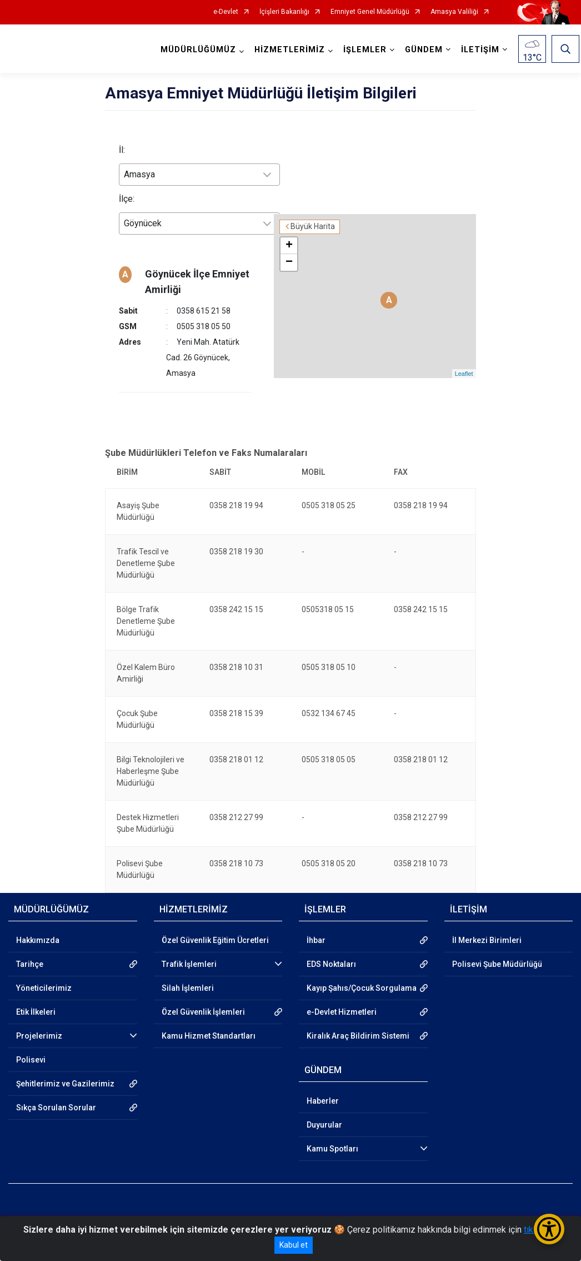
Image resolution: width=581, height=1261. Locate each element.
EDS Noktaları (331, 948)
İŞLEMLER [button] (366, 49)
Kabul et (293, 1244)
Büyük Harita (337, 191)
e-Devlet (225, 12)
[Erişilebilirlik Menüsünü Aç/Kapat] (549, 1229)
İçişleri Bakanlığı (284, 12)
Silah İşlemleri (188, 972)
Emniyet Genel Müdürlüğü (369, 12)
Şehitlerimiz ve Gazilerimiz (65, 1068)
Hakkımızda (37, 924)
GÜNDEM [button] (425, 49)
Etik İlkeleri (36, 996)
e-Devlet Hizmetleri (342, 996)
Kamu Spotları (332, 1133)
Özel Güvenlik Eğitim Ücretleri (215, 924)
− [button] (314, 227)
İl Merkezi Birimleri (487, 924)
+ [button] (314, 210)
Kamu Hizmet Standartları (209, 1020)
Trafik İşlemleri (189, 948)
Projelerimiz (39, 1020)
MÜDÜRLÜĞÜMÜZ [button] (200, 49)
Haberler (323, 1085)
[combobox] (199, 174)
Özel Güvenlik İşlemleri (203, 996)
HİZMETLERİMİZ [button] (291, 49)
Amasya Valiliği (454, 12)
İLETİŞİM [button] (482, 49)
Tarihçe (29, 948)
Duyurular (324, 1109)
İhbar (316, 924)
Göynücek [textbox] (143, 223)
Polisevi (31, 1044)
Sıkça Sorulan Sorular (56, 1092)
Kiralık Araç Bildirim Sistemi (358, 1020)
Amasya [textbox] (139, 174)
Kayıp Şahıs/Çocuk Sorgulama (362, 972)
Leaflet (464, 341)
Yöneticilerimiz (44, 972)
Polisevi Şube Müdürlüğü (497, 948)
